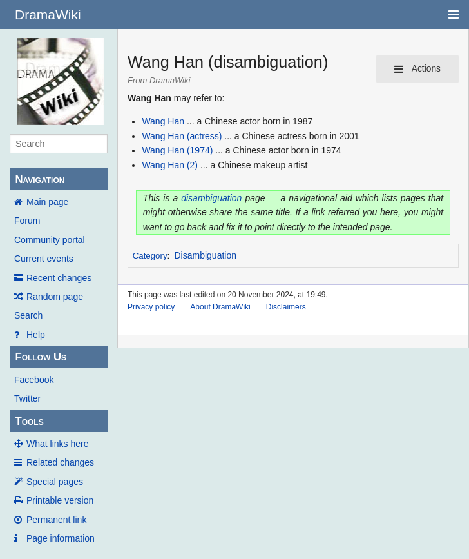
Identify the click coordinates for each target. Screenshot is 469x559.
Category (150, 255)
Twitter (27, 398)
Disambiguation (206, 255)
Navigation (39, 179)
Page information (60, 538)
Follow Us (40, 357)
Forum (27, 220)
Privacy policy (151, 306)
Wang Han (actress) (182, 136)
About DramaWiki (220, 306)
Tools (29, 421)
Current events (43, 258)
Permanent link (56, 520)
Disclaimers (286, 306)
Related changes (60, 462)
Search (28, 315)
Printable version (59, 500)
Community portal (49, 240)
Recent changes (58, 278)
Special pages (54, 481)
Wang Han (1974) (177, 150)
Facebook (33, 380)
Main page (47, 202)
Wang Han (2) (170, 165)
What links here (57, 443)
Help (35, 334)
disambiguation (211, 198)
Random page (54, 296)
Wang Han (163, 121)
